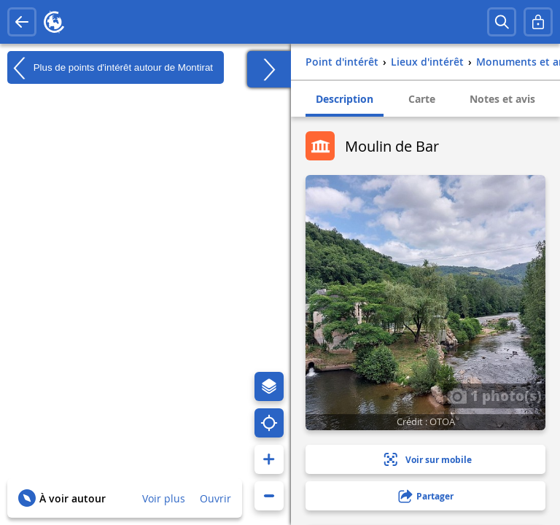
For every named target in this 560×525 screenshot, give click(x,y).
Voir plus (163, 498)
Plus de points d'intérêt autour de (110, 67)
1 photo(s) (494, 395)
